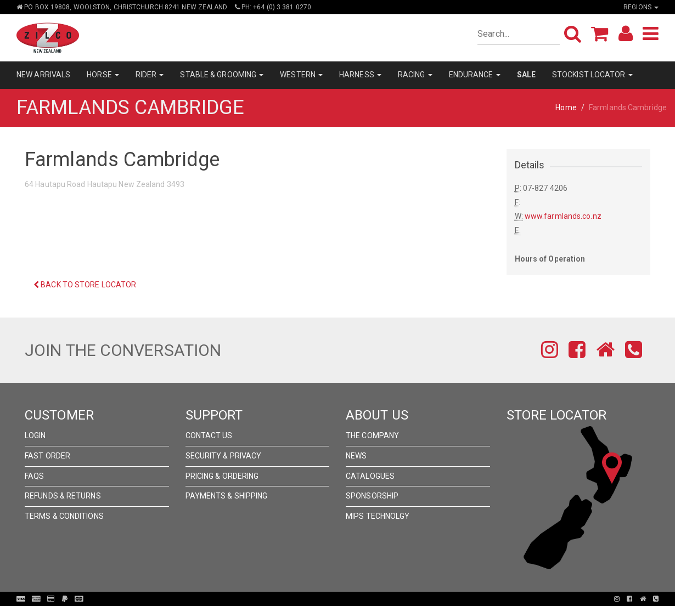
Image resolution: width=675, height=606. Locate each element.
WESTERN (301, 74)
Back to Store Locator (84, 284)
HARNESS (360, 74)
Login (35, 435)
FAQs (34, 476)
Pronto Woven (340, 599)
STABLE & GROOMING (221, 74)
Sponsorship (372, 495)
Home (565, 107)
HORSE (103, 74)
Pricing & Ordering (222, 476)
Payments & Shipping (226, 495)
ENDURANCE (474, 74)
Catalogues (370, 476)
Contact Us (209, 435)
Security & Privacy (223, 455)
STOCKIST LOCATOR (592, 74)
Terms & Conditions (64, 516)
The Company (372, 435)
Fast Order (47, 455)
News (356, 455)
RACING (415, 74)
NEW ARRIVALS (43, 74)
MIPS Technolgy (377, 516)
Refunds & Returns (63, 495)
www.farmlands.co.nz (563, 216)
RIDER (150, 74)
